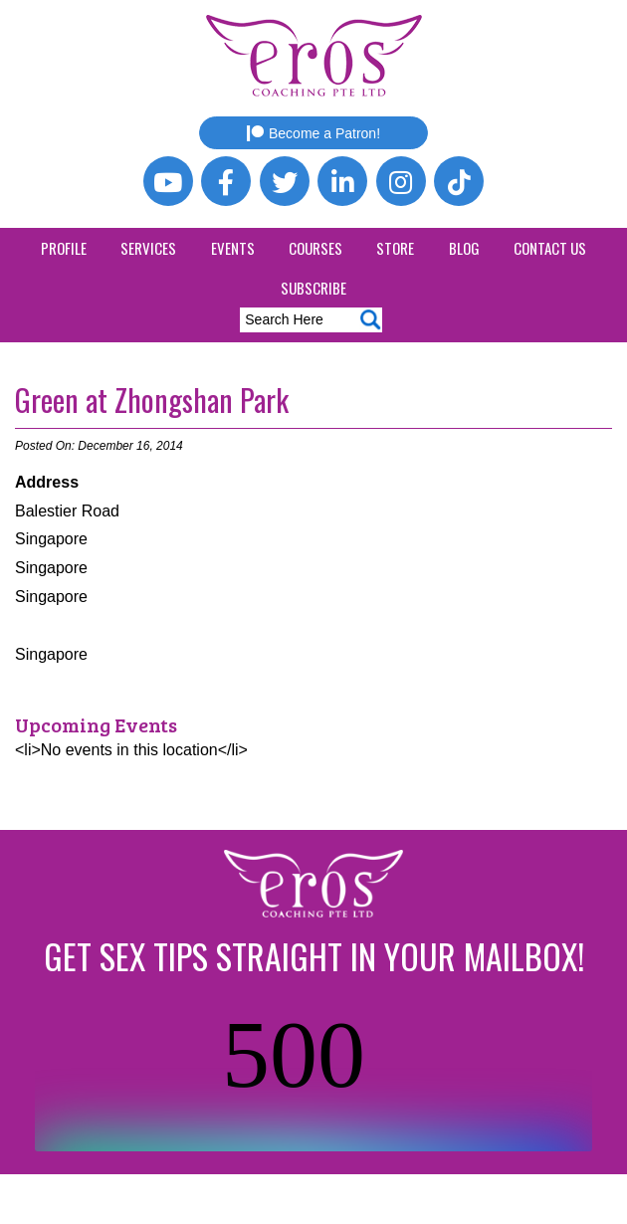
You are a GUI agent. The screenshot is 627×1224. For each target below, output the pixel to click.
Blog (464, 248)
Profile (64, 248)
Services (148, 248)
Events (233, 248)
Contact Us (550, 248)
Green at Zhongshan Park (152, 399)
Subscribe (313, 288)
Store (395, 248)
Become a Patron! (313, 133)
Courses (315, 248)
